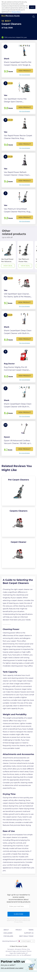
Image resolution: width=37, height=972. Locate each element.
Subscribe (18, 914)
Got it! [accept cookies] (32, 7)
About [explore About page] (6, 930)
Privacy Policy (16, 12)
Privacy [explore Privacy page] (19, 930)
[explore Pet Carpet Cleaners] (18, 491)
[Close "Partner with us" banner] (35, 960)
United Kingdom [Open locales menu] (26, 941)
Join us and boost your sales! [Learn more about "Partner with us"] (12, 968)
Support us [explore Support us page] (28, 933)
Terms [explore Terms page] (31, 930)
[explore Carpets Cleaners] (18, 522)
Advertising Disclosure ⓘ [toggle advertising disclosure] (9, 941)
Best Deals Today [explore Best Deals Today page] (26, 936)
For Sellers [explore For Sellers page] (8, 936)
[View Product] (18, 60)
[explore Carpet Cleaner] (18, 553)
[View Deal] (8, 255)
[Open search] (34, 17)
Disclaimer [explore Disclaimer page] (8, 933)
